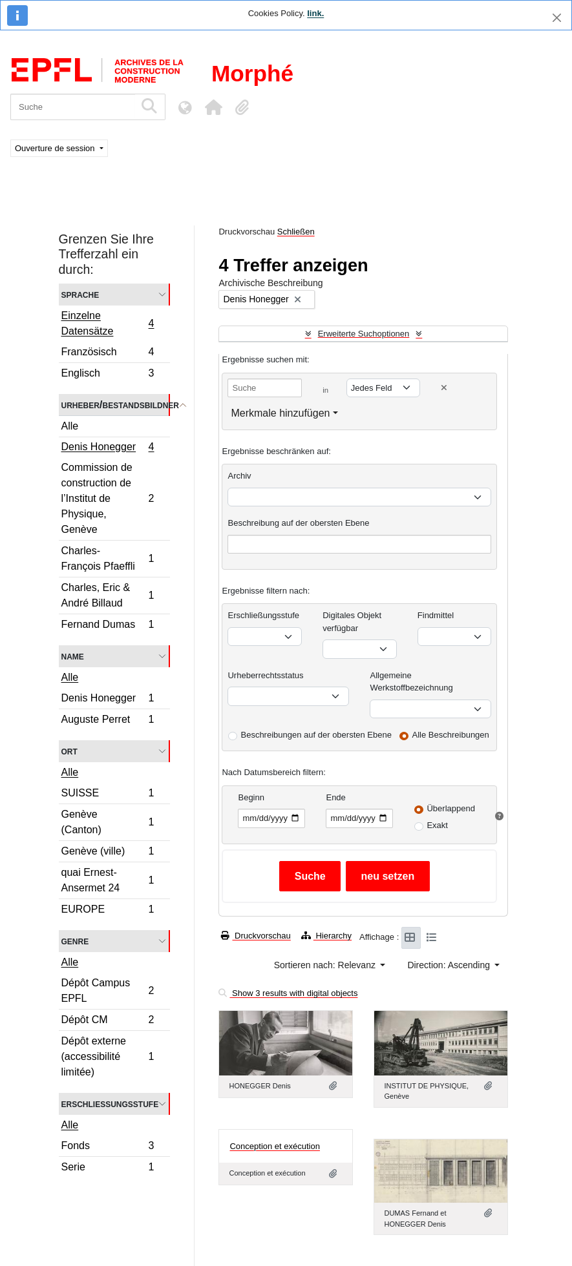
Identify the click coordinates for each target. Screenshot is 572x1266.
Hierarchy (326, 935)
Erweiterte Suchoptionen (364, 333)
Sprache (80, 294)
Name (72, 656)
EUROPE (107, 911)
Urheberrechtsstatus (265, 675)
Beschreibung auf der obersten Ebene (298, 523)
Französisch (107, 353)
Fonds (107, 1147)
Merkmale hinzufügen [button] (280, 413)
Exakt (437, 825)
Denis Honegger (107, 448)
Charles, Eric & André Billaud (107, 595)
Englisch (107, 375)
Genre (75, 941)
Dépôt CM (107, 1021)
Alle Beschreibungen (450, 735)
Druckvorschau (255, 935)
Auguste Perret (107, 721)
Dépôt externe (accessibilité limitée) (107, 1056)
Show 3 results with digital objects (287, 993)
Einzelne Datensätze (107, 323)
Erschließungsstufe (110, 1103)
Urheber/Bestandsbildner (115, 405)
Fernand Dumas (107, 626)
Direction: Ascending (450, 965)
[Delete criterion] (444, 388)
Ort (69, 751)
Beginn (251, 797)
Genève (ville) (107, 853)
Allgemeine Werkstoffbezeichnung (411, 681)
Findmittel (436, 615)
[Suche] (72, 107)
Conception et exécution (274, 1146)
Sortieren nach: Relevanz (326, 965)
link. (315, 13)
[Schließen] (556, 18)
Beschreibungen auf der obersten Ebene (315, 735)
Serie (107, 1168)
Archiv (239, 476)
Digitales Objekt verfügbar (352, 621)
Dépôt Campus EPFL (107, 990)
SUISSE (107, 794)
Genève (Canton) (107, 822)
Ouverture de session (56, 148)
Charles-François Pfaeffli (107, 558)
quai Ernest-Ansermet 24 (107, 880)
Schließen (296, 231)
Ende (335, 797)
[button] (213, 107)
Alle (70, 425)
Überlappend (450, 808)
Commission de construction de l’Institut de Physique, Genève (107, 498)
